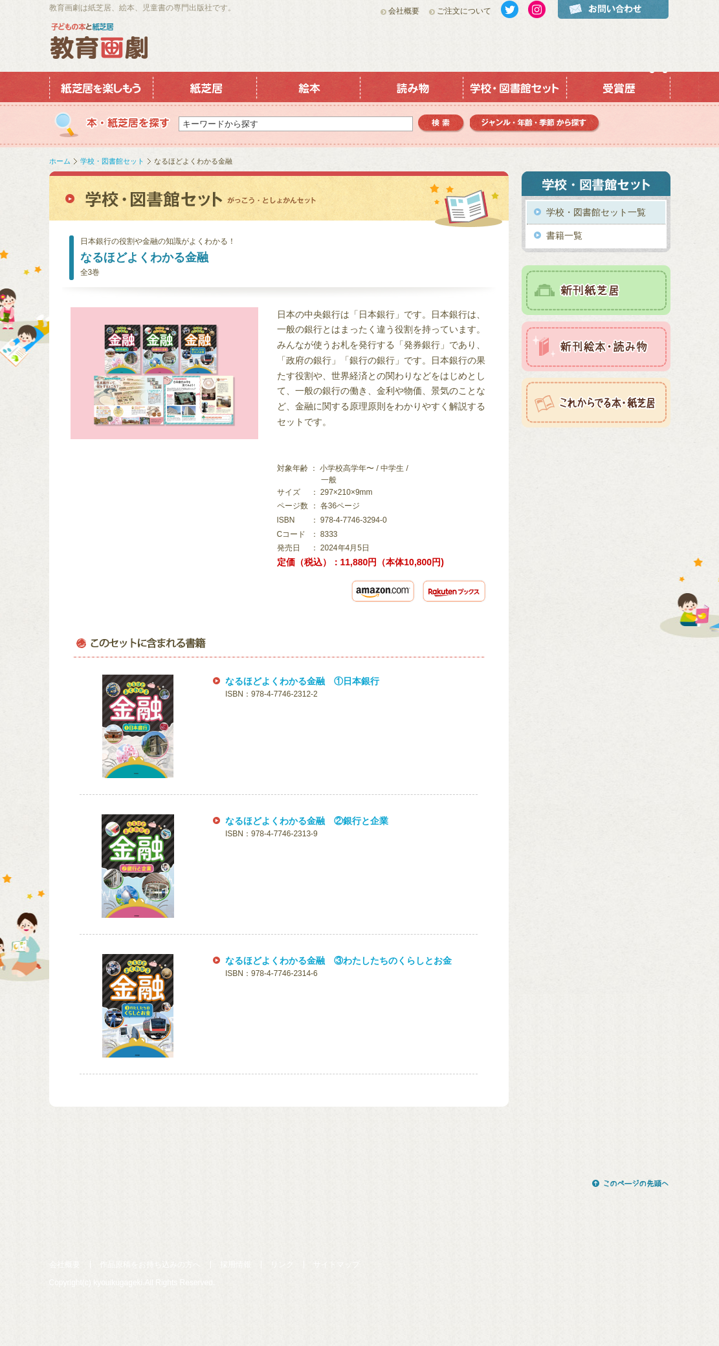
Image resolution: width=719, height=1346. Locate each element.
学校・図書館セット (112, 161)
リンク (282, 1264)
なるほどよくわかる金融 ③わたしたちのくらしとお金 (338, 960)
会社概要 (403, 11)
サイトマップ (336, 1264)
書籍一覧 (564, 235)
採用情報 (235, 1264)
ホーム (60, 161)
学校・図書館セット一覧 (596, 212)
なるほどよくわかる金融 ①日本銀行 (302, 681)
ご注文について (464, 11)
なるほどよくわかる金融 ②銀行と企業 (306, 821)
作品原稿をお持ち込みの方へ (150, 1264)
